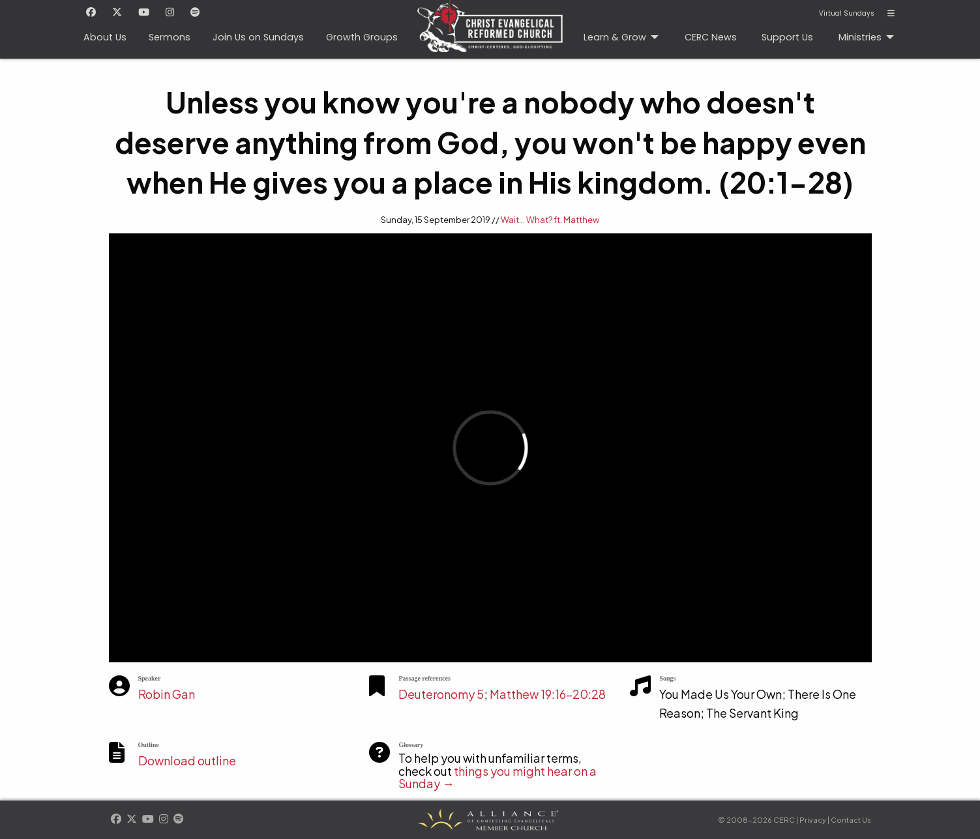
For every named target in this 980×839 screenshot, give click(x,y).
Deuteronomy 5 (441, 693)
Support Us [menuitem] (787, 37)
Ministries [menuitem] (860, 37)
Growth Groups (362, 37)
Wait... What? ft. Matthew (550, 219)
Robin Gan (166, 693)
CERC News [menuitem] (711, 37)
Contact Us (851, 820)
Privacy (812, 820)
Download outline (187, 760)
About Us (104, 37)
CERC (486, 20)
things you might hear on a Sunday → (497, 777)
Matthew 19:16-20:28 (548, 693)
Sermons (169, 37)
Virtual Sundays (846, 14)
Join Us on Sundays (258, 37)
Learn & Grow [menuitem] (615, 37)
